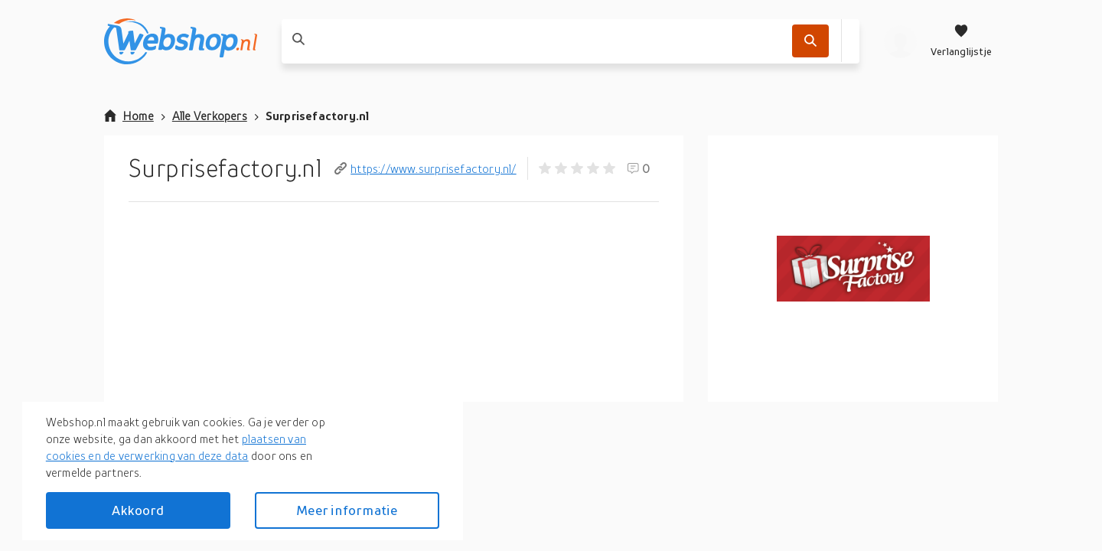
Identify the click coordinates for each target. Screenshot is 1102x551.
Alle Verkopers (209, 115)
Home (129, 115)
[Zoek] (810, 40)
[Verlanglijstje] (961, 41)
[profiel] (900, 41)
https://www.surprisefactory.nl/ (425, 168)
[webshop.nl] (180, 41)
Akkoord (138, 510)
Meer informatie (346, 510)
